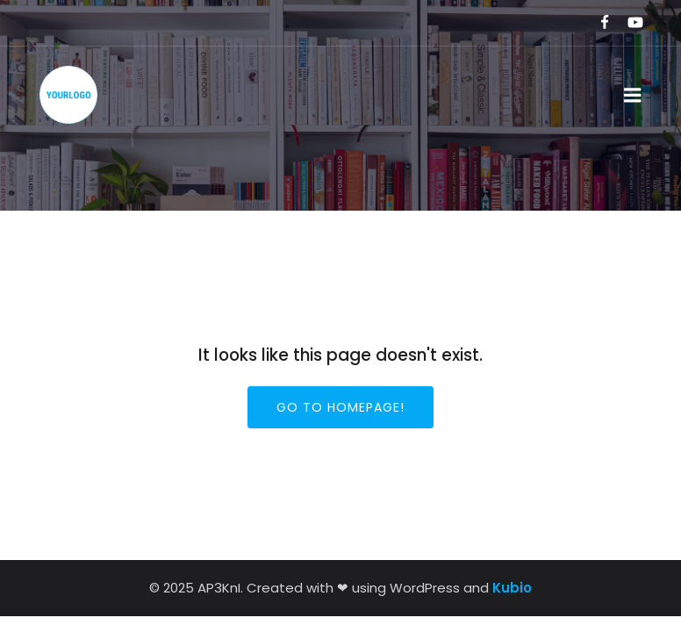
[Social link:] (597, 23)
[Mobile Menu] (632, 95)
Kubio (512, 587)
